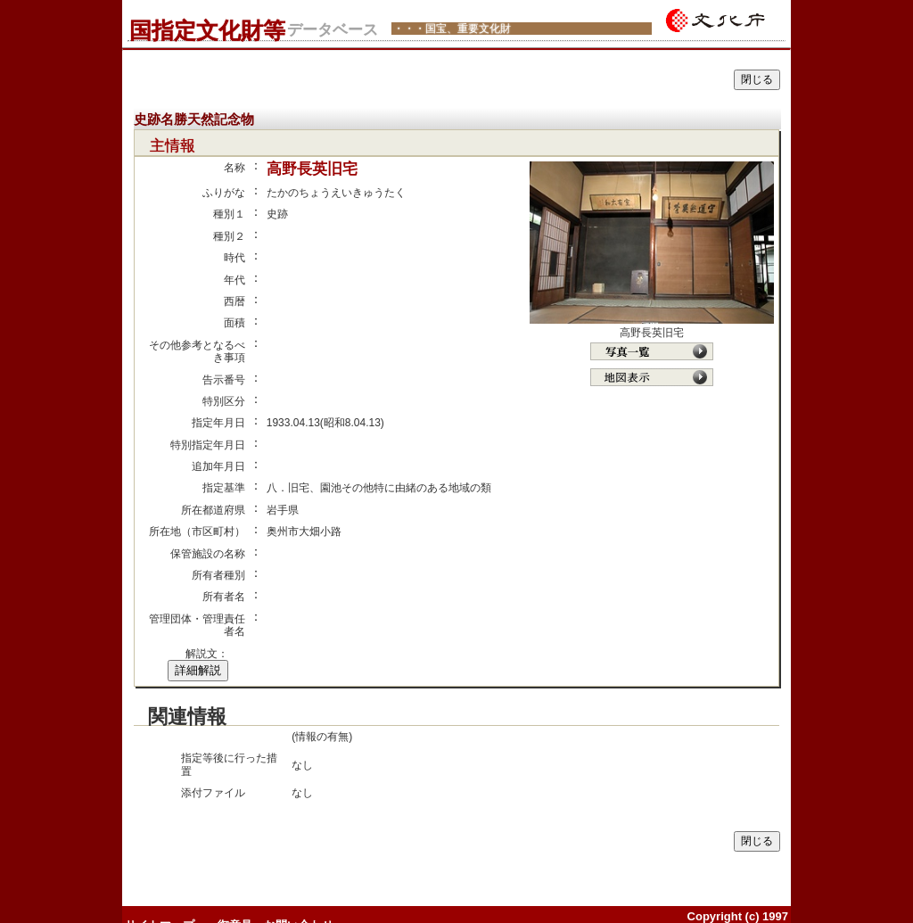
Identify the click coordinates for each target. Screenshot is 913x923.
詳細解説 (198, 670)
